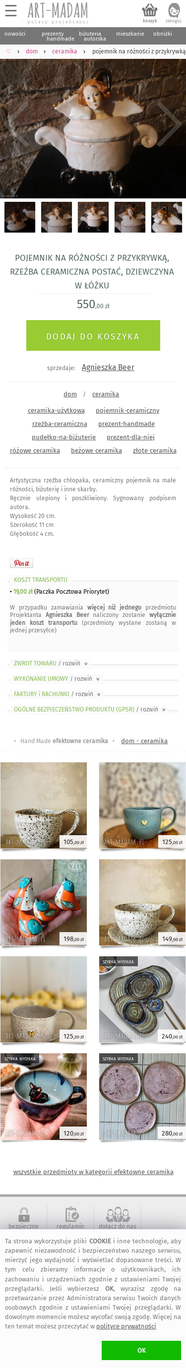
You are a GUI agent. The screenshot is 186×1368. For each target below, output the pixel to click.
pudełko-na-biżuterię (64, 437)
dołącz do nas (117, 1226)
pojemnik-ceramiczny (127, 410)
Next (170, 124)
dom (70, 394)
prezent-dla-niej (131, 437)
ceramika (105, 394)
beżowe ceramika (96, 450)
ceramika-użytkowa (56, 410)
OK (141, 1350)
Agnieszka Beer (108, 367)
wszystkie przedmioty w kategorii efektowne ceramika (93, 1172)
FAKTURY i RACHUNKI (58, 694)
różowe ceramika (35, 450)
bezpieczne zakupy (23, 1230)
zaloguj (174, 21)
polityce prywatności (126, 1326)
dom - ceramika (144, 741)
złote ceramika (155, 450)
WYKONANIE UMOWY (57, 678)
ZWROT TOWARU (51, 663)
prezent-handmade (126, 423)
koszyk (150, 21)
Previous (16, 124)
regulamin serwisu (70, 1230)
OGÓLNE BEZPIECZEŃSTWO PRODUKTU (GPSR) (90, 709)
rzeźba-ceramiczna (59, 423)
